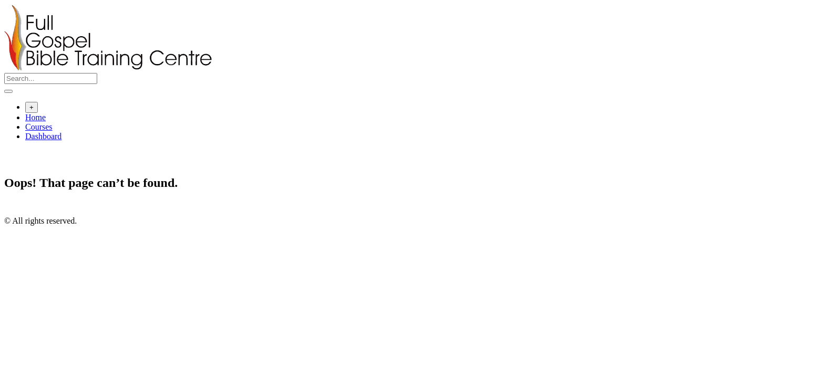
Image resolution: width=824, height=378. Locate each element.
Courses (39, 126)
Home (35, 117)
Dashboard (43, 136)
